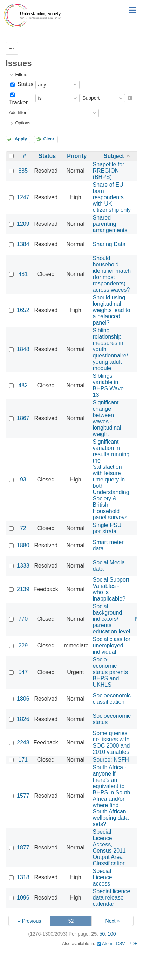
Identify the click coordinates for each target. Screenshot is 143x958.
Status (24, 84)
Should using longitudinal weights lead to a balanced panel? (111, 310)
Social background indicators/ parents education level (111, 618)
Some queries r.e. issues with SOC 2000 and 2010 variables (111, 742)
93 (23, 480)
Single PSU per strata (107, 528)
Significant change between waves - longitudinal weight (107, 418)
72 (23, 528)
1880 (23, 545)
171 (23, 760)
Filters (21, 74)
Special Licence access (102, 877)
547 (23, 672)
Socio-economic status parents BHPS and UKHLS (110, 672)
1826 (23, 719)
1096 (23, 898)
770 (23, 619)
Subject (114, 156)
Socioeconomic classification (112, 699)
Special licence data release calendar (111, 897)
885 (23, 171)
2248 (23, 742)
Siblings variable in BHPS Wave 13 (108, 385)
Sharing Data (109, 244)
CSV (120, 943)
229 (23, 645)
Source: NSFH (111, 760)
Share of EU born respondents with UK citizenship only (112, 197)
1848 (23, 349)
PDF (133, 943)
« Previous (29, 921)
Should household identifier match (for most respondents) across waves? (112, 274)
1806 (23, 699)
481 (23, 274)
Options (22, 122)
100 (112, 934)
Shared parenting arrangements (110, 224)
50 (102, 934)
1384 (23, 244)
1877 (23, 848)
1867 (23, 418)
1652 (23, 310)
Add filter (17, 113)
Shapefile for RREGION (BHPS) (108, 170)
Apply (21, 139)
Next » (112, 921)
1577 (23, 796)
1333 (23, 566)
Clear (48, 139)
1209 (23, 224)
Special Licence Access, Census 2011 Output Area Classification (109, 847)
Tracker (18, 102)
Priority (77, 156)
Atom (107, 943)
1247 (23, 197)
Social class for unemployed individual (112, 645)
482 (23, 385)
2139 (23, 589)
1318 (23, 877)
